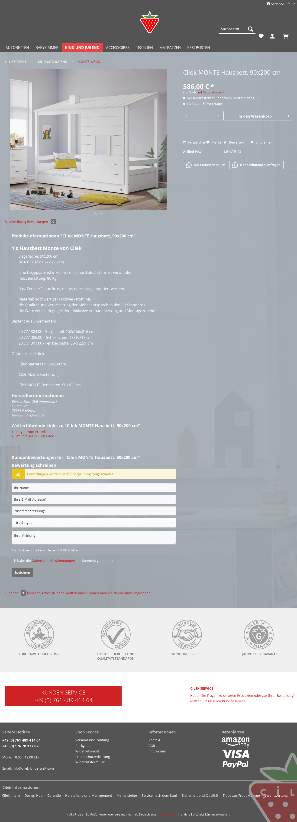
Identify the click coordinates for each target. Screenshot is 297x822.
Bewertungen (41, 221)
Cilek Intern (11, 795)
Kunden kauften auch (69, 593)
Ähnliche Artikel (39, 593)
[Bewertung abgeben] (94, 523)
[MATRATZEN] (170, 47)
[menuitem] (237, 31)
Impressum (157, 751)
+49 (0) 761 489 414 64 (63, 700)
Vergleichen (194, 142)
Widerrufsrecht (87, 751)
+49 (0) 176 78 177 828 (21, 746)
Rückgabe (82, 745)
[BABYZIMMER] (47, 47)
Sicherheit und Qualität (200, 795)
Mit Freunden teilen (205, 165)
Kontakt (154, 740)
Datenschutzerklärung (92, 757)
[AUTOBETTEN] (17, 47)
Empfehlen (261, 142)
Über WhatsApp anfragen (256, 165)
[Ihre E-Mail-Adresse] (94, 499)
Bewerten (234, 142)
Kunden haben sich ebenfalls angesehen (119, 593)
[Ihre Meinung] (94, 537)
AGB (151, 745)
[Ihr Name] (94, 487)
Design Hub (34, 795)
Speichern (22, 572)
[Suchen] (250, 29)
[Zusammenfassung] (94, 510)
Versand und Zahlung (92, 740)
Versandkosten (167, 814)
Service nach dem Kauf (159, 795)
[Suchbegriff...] (237, 29)
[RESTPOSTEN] (198, 47)
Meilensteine (127, 795)
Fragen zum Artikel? (29, 431)
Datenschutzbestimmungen (53, 560)
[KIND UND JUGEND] (82, 47)
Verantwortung (276, 795)
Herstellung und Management (88, 795)
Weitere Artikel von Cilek (33, 436)
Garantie (54, 795)
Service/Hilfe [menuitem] (279, 4)
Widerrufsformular (90, 762)
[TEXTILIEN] (144, 47)
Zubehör (16, 593)
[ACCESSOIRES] (118, 47)
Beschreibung (15, 221)
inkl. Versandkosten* (210, 92)
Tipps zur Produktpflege (241, 795)
